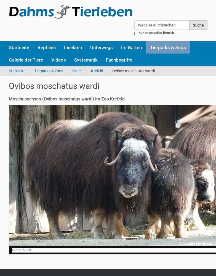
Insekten (73, 47)
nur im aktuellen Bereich (156, 33)
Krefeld (97, 71)
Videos (58, 60)
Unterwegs (101, 47)
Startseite (19, 47)
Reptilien (47, 47)
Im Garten (131, 47)
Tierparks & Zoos (168, 47)
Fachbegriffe (119, 60)
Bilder (77, 71)
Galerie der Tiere (26, 60)
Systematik (86, 60)
